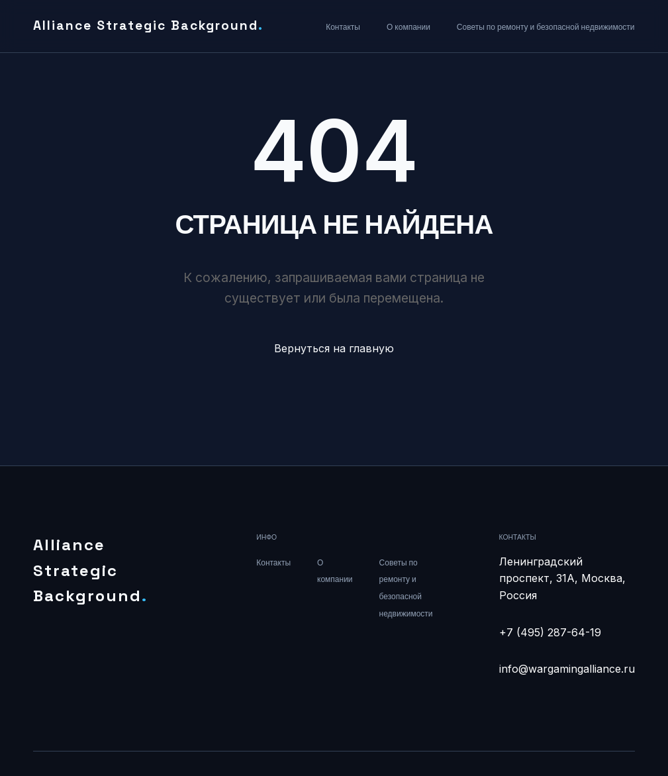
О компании (408, 27)
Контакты (343, 27)
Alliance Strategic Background (148, 25)
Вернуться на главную (334, 348)
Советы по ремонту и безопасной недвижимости (546, 27)
